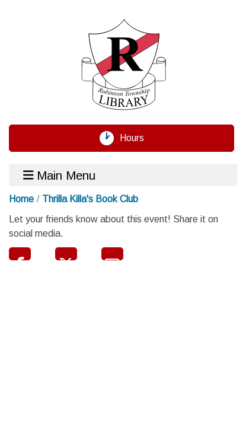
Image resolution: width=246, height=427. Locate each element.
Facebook (20, 253)
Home (21, 199)
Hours (136, 138)
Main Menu (59, 175)
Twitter (66, 253)
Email (112, 253)
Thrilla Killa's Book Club (90, 199)
